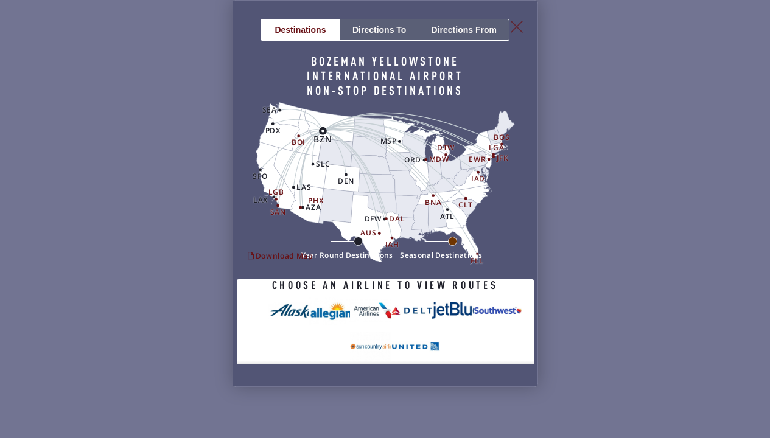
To (385, 60)
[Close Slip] (656, 42)
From (537, 60)
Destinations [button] (233, 60)
